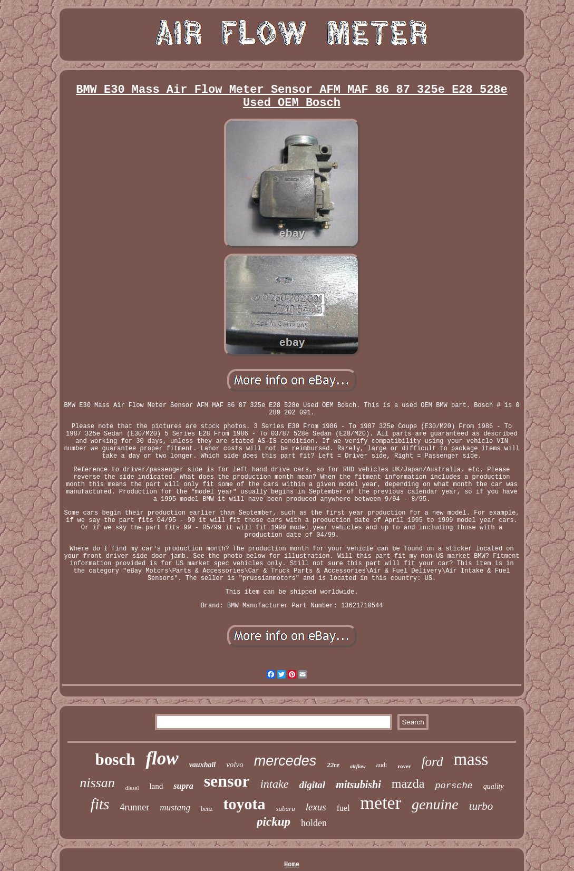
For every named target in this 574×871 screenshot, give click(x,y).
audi (381, 765)
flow (161, 758)
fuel (343, 808)
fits (100, 804)
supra (183, 785)
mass (470, 759)
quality (493, 786)
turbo (481, 806)
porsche (453, 786)
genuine (435, 804)
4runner (134, 807)
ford (432, 761)
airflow (357, 766)
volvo (234, 764)
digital (312, 784)
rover (404, 766)
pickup (273, 821)
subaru (285, 808)
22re (333, 765)
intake (274, 783)
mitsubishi (358, 784)
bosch (115, 759)
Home (291, 864)
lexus (316, 806)
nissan (97, 782)
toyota (244, 803)
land (156, 786)
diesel (132, 788)
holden (314, 823)
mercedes (285, 761)
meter (381, 802)
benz (207, 808)
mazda (408, 783)
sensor (227, 780)
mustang (175, 807)
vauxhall (202, 765)
